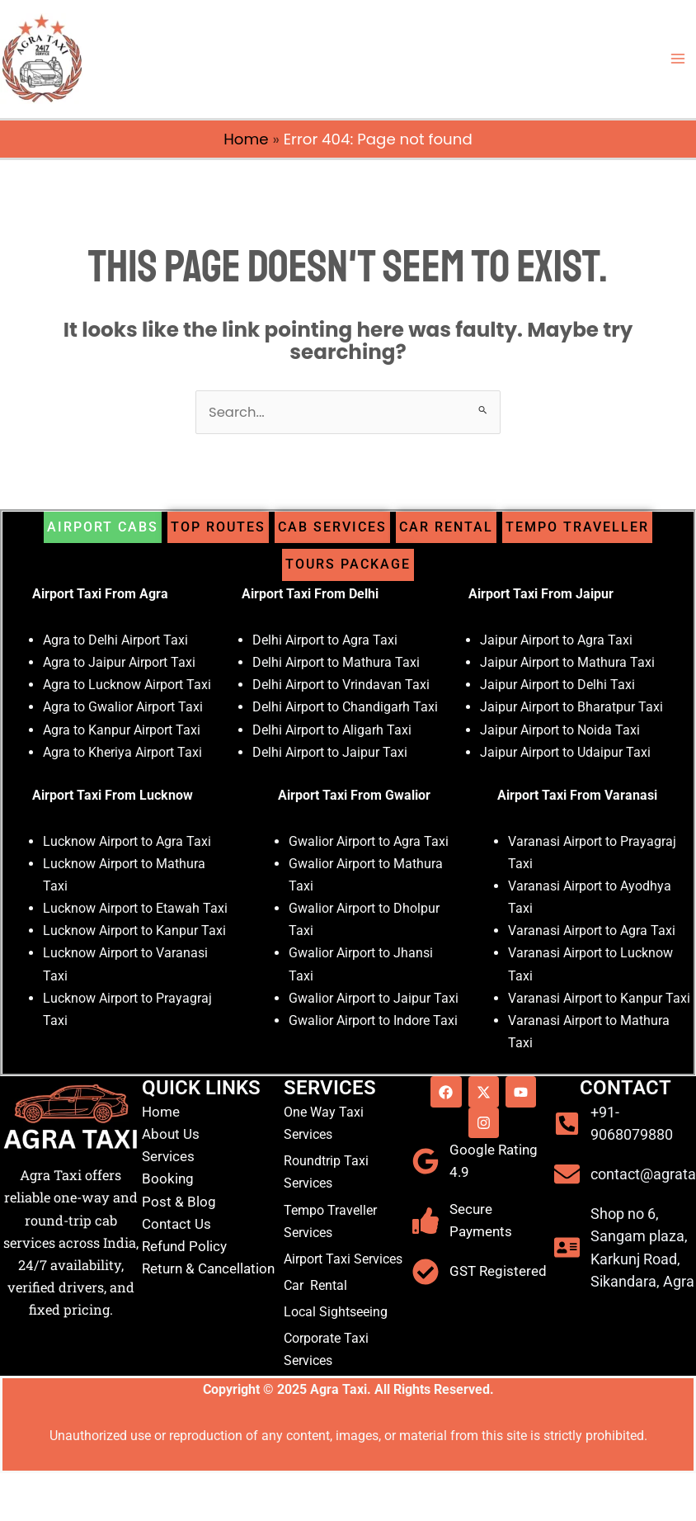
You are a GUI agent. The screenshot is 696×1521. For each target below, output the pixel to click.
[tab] (103, 528)
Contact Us (176, 1224)
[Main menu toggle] (677, 59)
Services (168, 1156)
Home (245, 139)
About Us (171, 1134)
